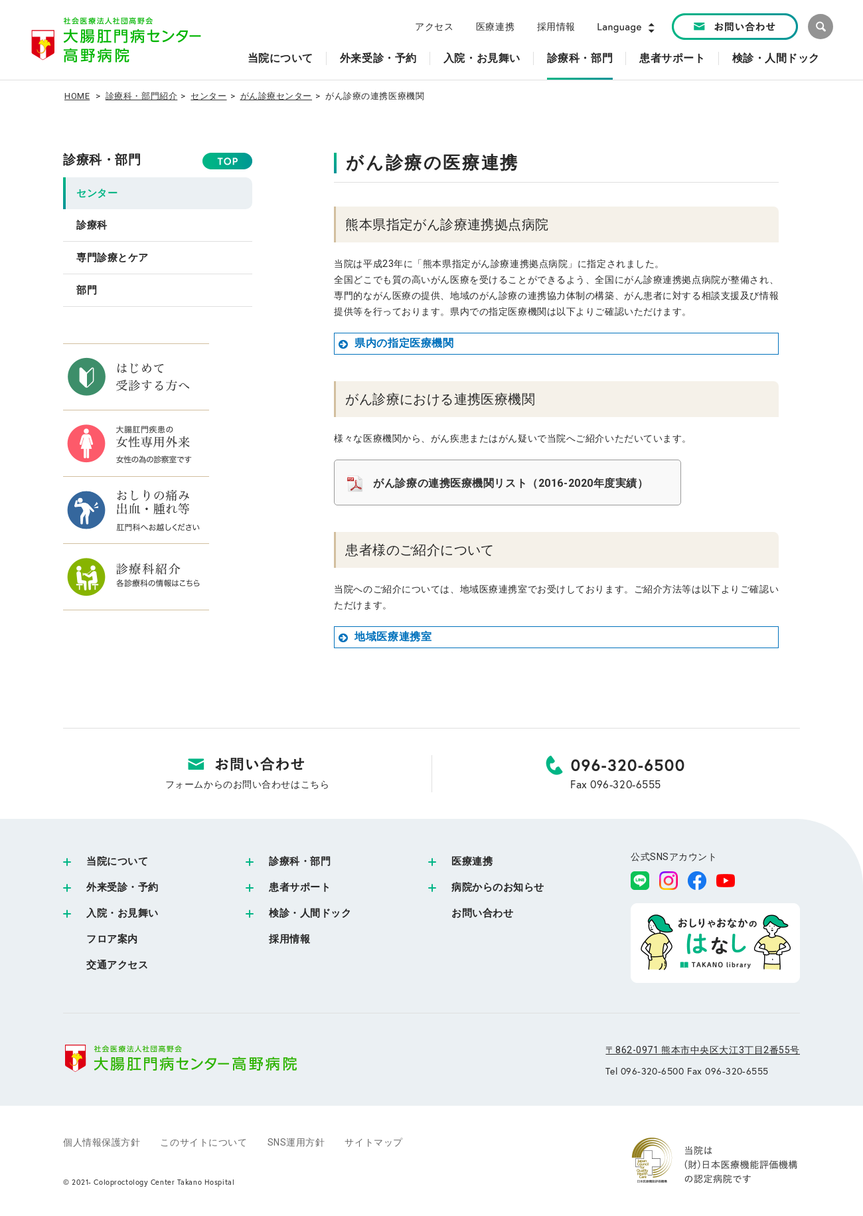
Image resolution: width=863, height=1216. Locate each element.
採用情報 (556, 26)
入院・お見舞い (122, 913)
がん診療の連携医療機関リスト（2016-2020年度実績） (510, 483)
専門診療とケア (112, 258)
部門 (86, 290)
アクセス (434, 26)
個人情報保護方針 (101, 1142)
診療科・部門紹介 (141, 96)
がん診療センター (276, 96)
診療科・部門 (102, 160)
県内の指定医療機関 (395, 343)
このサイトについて (203, 1142)
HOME (77, 96)
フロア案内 (112, 939)
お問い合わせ (482, 913)
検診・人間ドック (310, 913)
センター (208, 96)
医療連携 (495, 26)
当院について (117, 861)
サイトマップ (373, 1142)
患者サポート (300, 887)
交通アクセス (117, 965)
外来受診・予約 (122, 887)
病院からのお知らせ (497, 887)
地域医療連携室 (385, 636)
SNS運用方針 (296, 1142)
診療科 (92, 225)
